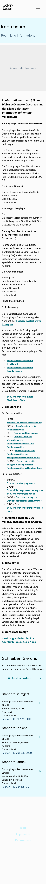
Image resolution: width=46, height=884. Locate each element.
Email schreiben (19, 678)
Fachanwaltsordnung (26, 433)
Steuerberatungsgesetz (21, 483)
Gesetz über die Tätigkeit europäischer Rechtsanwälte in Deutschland (24, 465)
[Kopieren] (40, 703)
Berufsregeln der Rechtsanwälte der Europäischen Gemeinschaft (23, 454)
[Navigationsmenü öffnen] (38, 7)
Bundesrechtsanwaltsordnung (24, 422)
